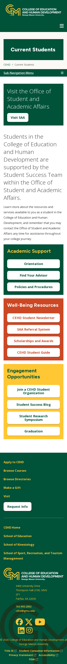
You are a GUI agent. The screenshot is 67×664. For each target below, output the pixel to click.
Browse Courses (15, 471)
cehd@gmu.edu (25, 610)
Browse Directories (17, 479)
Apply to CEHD (14, 462)
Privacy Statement (22, 655)
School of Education (18, 536)
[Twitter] (29, 622)
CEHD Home (12, 527)
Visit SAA (18, 117)
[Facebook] (19, 621)
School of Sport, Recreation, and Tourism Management (33, 555)
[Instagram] (29, 630)
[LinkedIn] (21, 630)
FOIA (33, 659)
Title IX (10, 651)
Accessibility (48, 655)
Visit (7, 496)
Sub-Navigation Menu (19, 73)
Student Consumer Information (41, 651)
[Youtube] (40, 622)
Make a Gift (12, 488)
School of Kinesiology (19, 545)
